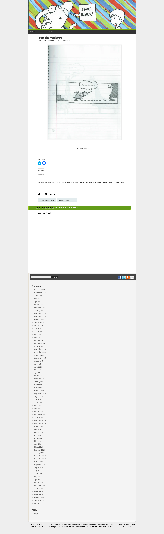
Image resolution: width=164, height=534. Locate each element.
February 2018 (39, 290)
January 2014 (39, 417)
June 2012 (38, 474)
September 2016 (40, 322)
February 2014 (39, 414)
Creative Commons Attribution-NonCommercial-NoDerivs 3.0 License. (79, 524)
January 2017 (39, 311)
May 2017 (37, 299)
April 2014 (37, 408)
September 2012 (40, 465)
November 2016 (40, 316)
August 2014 (38, 397)
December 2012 (40, 456)
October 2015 (39, 355)
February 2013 (39, 450)
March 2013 (38, 447)
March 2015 (38, 376)
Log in (36, 514)
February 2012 (39, 485)
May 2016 (37, 334)
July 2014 (37, 399)
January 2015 (39, 382)
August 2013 (38, 432)
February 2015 (39, 379)
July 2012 (37, 471)
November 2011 (40, 494)
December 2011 (40, 491)
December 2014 (40, 385)
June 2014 (38, 402)
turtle (104, 182)
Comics (50, 31)
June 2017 (38, 296)
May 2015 (37, 370)
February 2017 (39, 308)
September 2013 (40, 429)
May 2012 (37, 477)
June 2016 (38, 331)
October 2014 (39, 391)
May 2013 (37, 441)
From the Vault (66, 182)
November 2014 (40, 388)
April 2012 (37, 480)
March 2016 (38, 340)
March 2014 (38, 411)
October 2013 (39, 426)
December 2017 (40, 293)
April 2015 (37, 373)
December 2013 (40, 420)
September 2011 (40, 500)
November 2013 (40, 423)
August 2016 (38, 325)
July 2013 (37, 435)
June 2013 (38, 438)
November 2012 (40, 459)
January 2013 (39, 453)
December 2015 (40, 349)
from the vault (86, 182)
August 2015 (38, 361)
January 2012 (39, 488)
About (41, 31)
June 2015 (38, 367)
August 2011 (38, 503)
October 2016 (39, 319)
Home (32, 31)
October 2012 (39, 462)
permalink (121, 182)
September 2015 (40, 358)
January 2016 (39, 346)
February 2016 (39, 343)
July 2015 (37, 364)
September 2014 (40, 394)
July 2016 (37, 328)
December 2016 (40, 313)
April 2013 (37, 444)
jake (67, 40)
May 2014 (37, 405)
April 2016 (37, 337)
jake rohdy (97, 182)
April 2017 (37, 302)
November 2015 (40, 352)
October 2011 (39, 497)
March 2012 (38, 482)
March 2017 (38, 305)
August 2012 (38, 468)
